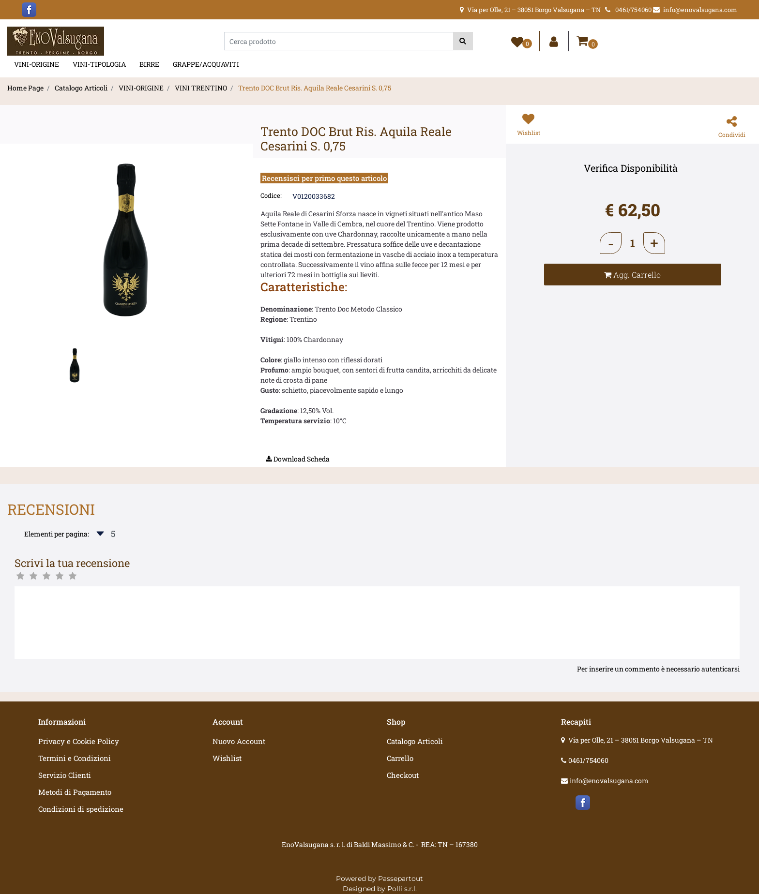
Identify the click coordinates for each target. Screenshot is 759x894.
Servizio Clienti (64, 775)
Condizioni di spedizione (80, 809)
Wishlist (227, 758)
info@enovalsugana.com (609, 780)
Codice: (271, 195)
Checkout (403, 775)
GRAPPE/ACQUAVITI (206, 64)
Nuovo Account (239, 741)
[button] (463, 41)
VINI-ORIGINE (36, 64)
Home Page (25, 87)
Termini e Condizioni (74, 758)
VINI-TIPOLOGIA (99, 64)
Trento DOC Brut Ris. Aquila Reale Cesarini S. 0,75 (314, 87)
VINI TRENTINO (201, 87)
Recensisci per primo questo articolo (324, 178)
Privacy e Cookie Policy (78, 741)
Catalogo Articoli (81, 87)
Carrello (400, 758)
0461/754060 (588, 760)
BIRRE (149, 64)
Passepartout (400, 878)
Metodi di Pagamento (74, 792)
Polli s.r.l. (402, 888)
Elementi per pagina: (56, 533)
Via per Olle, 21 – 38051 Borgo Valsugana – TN (640, 740)
